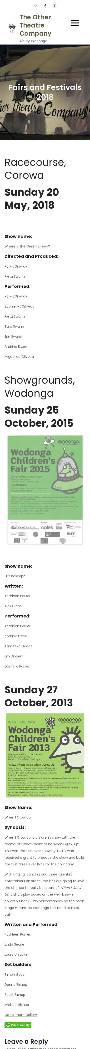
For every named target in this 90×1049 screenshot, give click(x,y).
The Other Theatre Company (36, 25)
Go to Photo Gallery (21, 1014)
